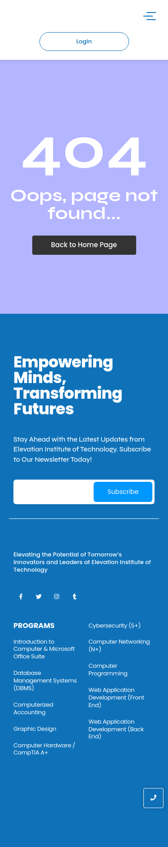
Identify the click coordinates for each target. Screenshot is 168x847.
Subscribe (123, 491)
